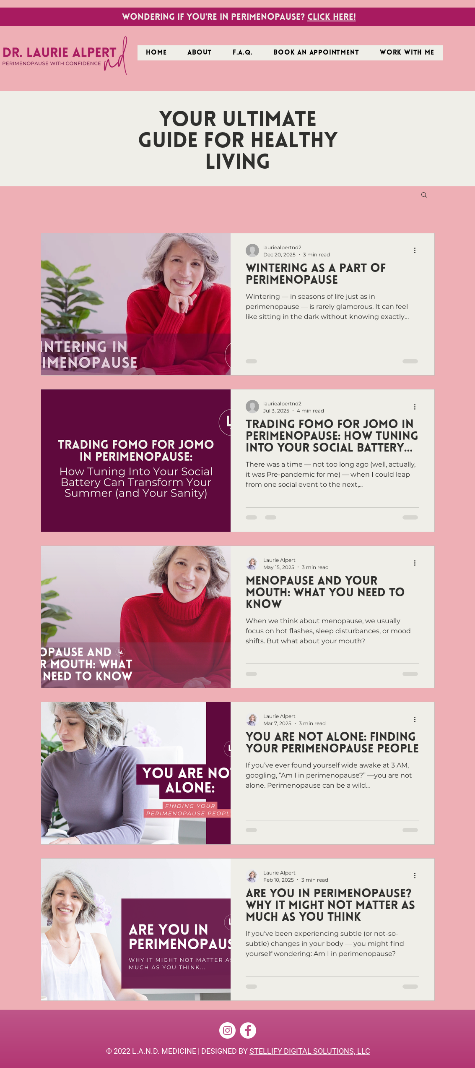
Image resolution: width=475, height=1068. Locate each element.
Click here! (331, 17)
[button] (407, 52)
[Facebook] (248, 1030)
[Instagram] (227, 1030)
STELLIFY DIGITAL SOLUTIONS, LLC (309, 1051)
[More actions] (418, 250)
